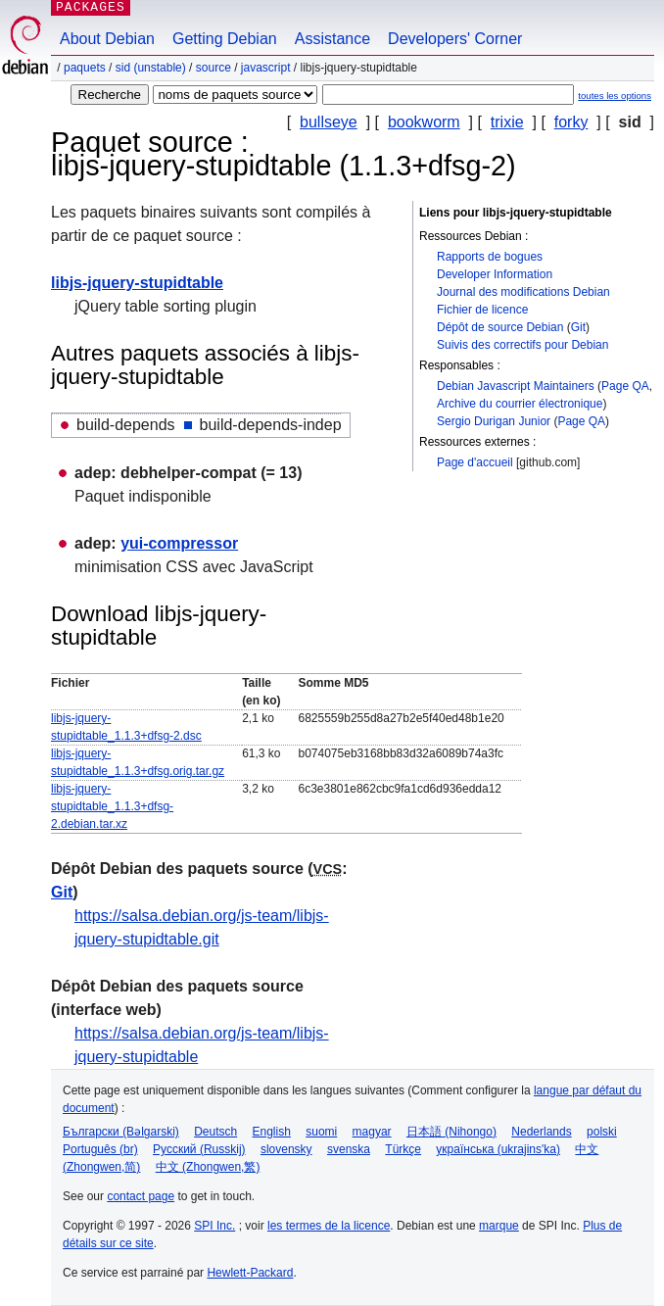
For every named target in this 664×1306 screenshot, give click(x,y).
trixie (507, 122)
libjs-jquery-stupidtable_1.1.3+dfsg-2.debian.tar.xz (112, 806)
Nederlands (541, 1131)
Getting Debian (224, 38)
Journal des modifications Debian (523, 292)
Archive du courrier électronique (519, 404)
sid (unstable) (151, 67)
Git (578, 327)
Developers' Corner (455, 38)
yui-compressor (179, 543)
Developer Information (494, 274)
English (272, 1131)
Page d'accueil (475, 462)
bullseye (328, 122)
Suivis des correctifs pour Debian (522, 345)
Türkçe (403, 1149)
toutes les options (614, 95)
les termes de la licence (328, 1226)
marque (499, 1226)
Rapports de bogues (490, 257)
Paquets (85, 67)
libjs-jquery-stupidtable (137, 282)
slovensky (286, 1149)
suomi (321, 1131)
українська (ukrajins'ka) (498, 1149)
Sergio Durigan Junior (493, 421)
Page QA (625, 386)
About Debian (107, 38)
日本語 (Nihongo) (451, 1131)
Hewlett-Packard (250, 1273)
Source (213, 67)
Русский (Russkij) (199, 1149)
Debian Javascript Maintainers (515, 386)
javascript (266, 67)
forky (571, 122)
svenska (348, 1149)
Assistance (332, 38)
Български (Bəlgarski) (121, 1131)
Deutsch (215, 1131)
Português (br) (100, 1149)
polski (602, 1131)
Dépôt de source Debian (500, 327)
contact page (140, 1196)
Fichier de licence (482, 309)
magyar (372, 1131)
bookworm (424, 122)
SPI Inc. (214, 1226)
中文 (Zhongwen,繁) (208, 1167)
